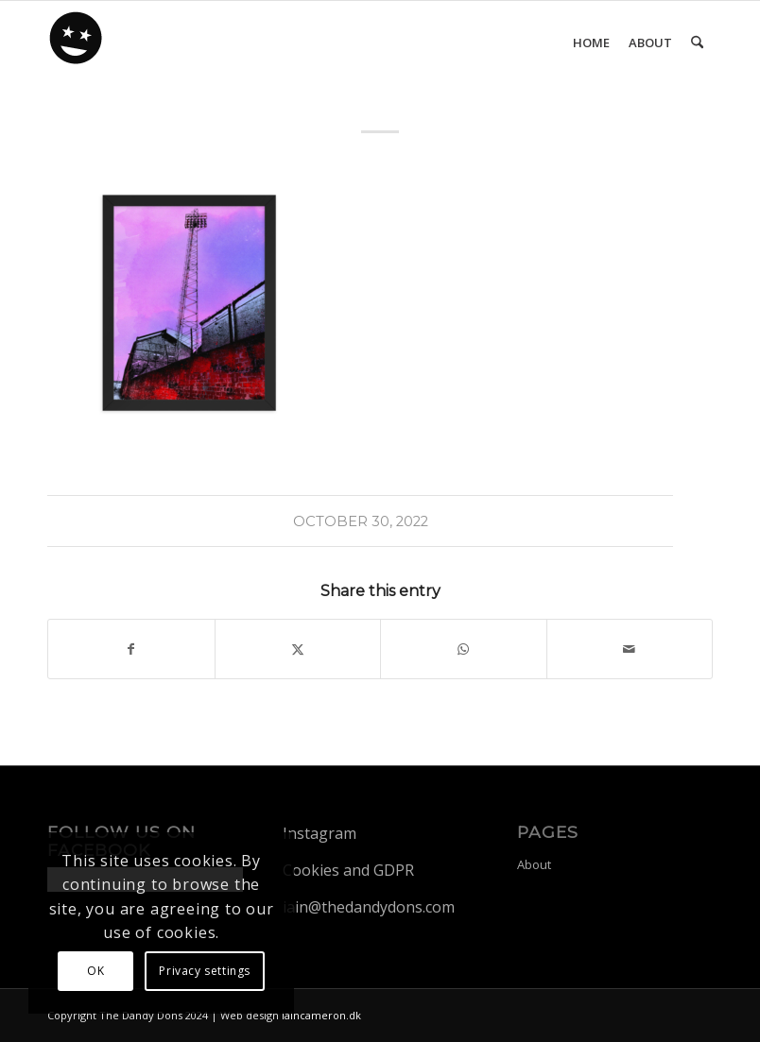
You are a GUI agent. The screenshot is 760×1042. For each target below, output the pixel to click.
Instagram (319, 833)
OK (95, 971)
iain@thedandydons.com (369, 907)
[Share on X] (298, 649)
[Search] (697, 42)
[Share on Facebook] (131, 649)
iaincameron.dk (321, 1015)
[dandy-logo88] (76, 44)
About (534, 864)
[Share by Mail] (630, 649)
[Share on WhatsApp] (463, 649)
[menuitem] (591, 42)
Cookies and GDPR (348, 870)
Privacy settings (204, 971)
